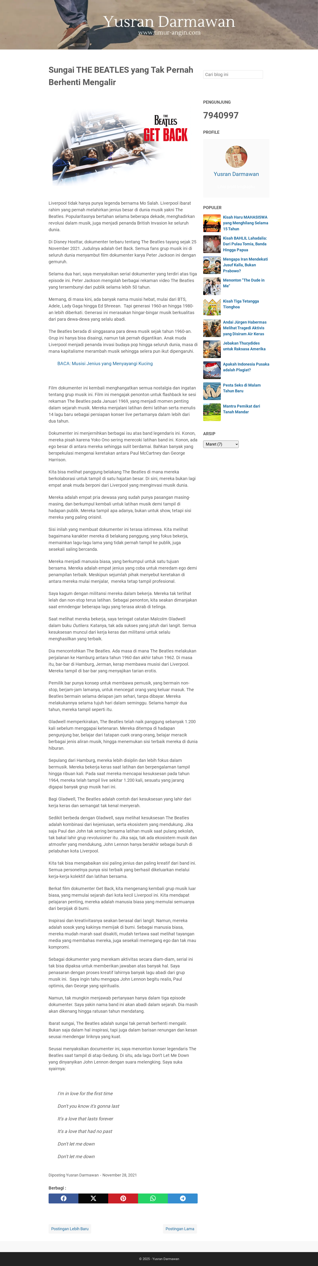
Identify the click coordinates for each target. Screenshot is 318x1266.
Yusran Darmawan (236, 174)
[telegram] (183, 1198)
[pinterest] (123, 1198)
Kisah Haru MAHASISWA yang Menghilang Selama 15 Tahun (245, 223)
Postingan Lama (180, 1229)
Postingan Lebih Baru (70, 1229)
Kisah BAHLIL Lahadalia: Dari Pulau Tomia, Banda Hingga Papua (245, 244)
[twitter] (93, 1198)
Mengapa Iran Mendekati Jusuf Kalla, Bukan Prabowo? (245, 265)
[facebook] (63, 1198)
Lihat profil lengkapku (236, 187)
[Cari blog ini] (266, 57)
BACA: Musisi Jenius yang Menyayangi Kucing (105, 363)
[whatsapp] (153, 1198)
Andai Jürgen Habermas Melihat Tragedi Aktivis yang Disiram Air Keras (245, 328)
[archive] (221, 444)
